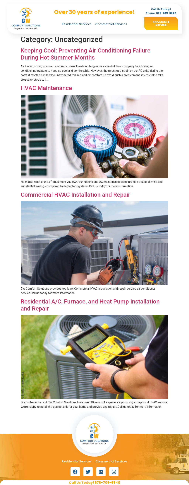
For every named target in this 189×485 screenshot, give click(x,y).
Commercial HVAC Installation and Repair (75, 194)
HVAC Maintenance (46, 87)
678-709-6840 (166, 13)
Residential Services (77, 24)
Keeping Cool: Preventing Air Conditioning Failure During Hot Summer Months (85, 54)
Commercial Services (111, 24)
